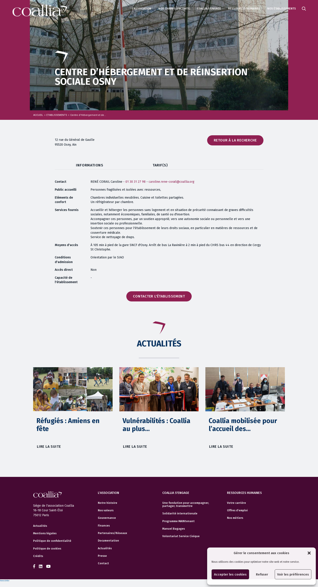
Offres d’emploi (237, 509)
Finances (104, 524)
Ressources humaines (244, 8)
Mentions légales (45, 533)
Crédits (38, 556)
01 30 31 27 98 (135, 182)
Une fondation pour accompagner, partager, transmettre (185, 503)
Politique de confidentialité (52, 540)
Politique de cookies (47, 548)
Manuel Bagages (173, 528)
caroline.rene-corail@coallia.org (171, 182)
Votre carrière (236, 502)
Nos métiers (235, 517)
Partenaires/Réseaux (112, 532)
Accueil (38, 115)
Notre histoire (107, 502)
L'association (141, 8)
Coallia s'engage (209, 8)
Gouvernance (107, 517)
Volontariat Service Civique (181, 535)
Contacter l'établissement (159, 296)
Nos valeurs (106, 509)
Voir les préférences (293, 574)
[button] (309, 553)
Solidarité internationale (179, 512)
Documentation (108, 540)
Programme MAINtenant (178, 520)
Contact (103, 562)
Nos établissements (281, 8)
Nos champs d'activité (174, 8)
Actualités (40, 525)
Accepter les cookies (230, 574)
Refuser (262, 574)
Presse (102, 555)
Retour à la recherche (235, 140)
